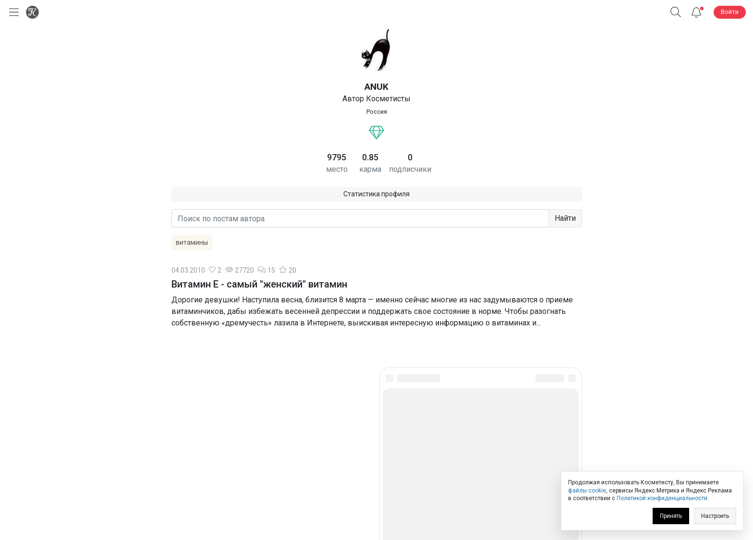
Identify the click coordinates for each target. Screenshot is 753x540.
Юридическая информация (376, 464)
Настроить (715, 516)
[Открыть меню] (12, 12)
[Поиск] (675, 12)
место (337, 169)
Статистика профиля (376, 194)
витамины (192, 242)
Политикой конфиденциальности (662, 498)
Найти (565, 218)
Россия (376, 111)
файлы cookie (587, 490)
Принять (671, 516)
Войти (730, 11)
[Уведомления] (696, 12)
